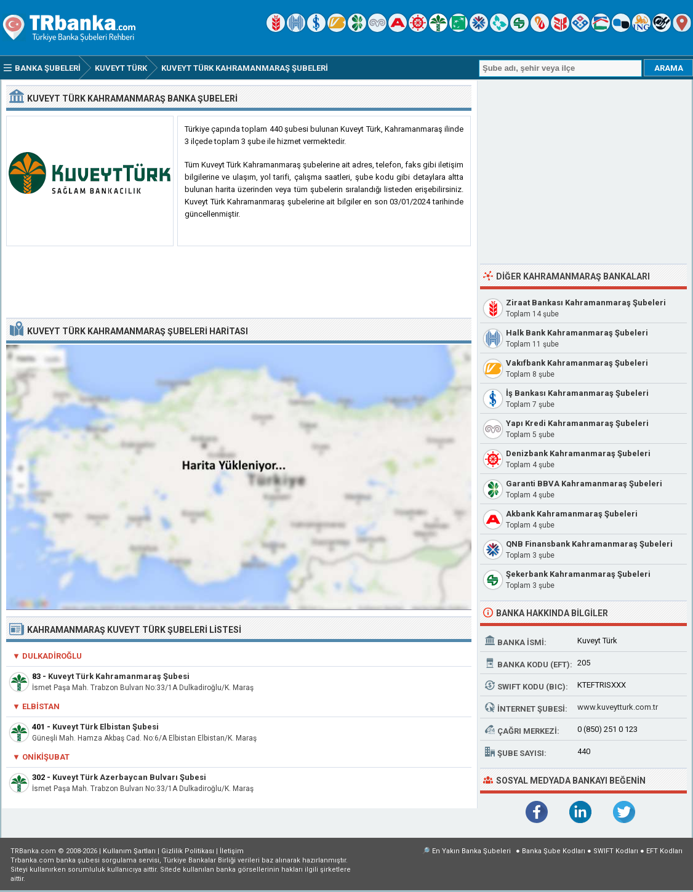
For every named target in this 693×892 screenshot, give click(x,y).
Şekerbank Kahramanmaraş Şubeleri (578, 574)
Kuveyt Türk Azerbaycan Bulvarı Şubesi (129, 777)
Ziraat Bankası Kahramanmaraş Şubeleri (586, 302)
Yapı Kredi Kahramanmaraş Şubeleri (577, 423)
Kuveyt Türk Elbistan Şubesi (105, 726)
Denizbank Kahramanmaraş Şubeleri (578, 453)
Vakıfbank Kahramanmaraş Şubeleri (577, 363)
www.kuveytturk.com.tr (617, 707)
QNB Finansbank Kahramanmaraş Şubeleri (589, 543)
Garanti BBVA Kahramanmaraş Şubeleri (584, 483)
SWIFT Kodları (615, 851)
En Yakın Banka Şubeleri (471, 851)
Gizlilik (187, 851)
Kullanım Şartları (129, 851)
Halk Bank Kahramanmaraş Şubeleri (577, 332)
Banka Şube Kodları (553, 851)
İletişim (232, 851)
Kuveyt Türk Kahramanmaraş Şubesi (119, 676)
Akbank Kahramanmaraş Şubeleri (572, 513)
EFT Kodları (664, 851)
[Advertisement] (238, 282)
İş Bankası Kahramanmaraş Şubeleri (577, 393)
